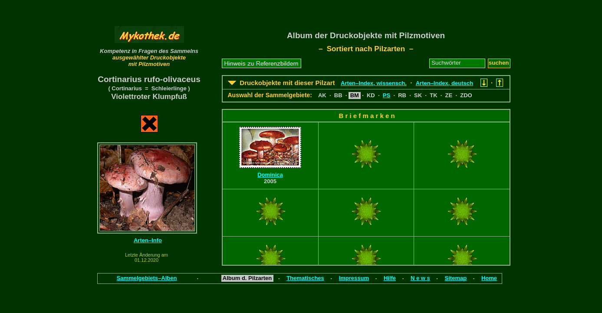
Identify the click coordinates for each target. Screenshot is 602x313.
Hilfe (390, 278)
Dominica (270, 174)
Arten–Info (148, 240)
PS (386, 95)
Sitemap (456, 278)
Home (489, 278)
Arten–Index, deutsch (444, 83)
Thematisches (305, 278)
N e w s (420, 278)
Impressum (354, 278)
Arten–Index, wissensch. (374, 83)
